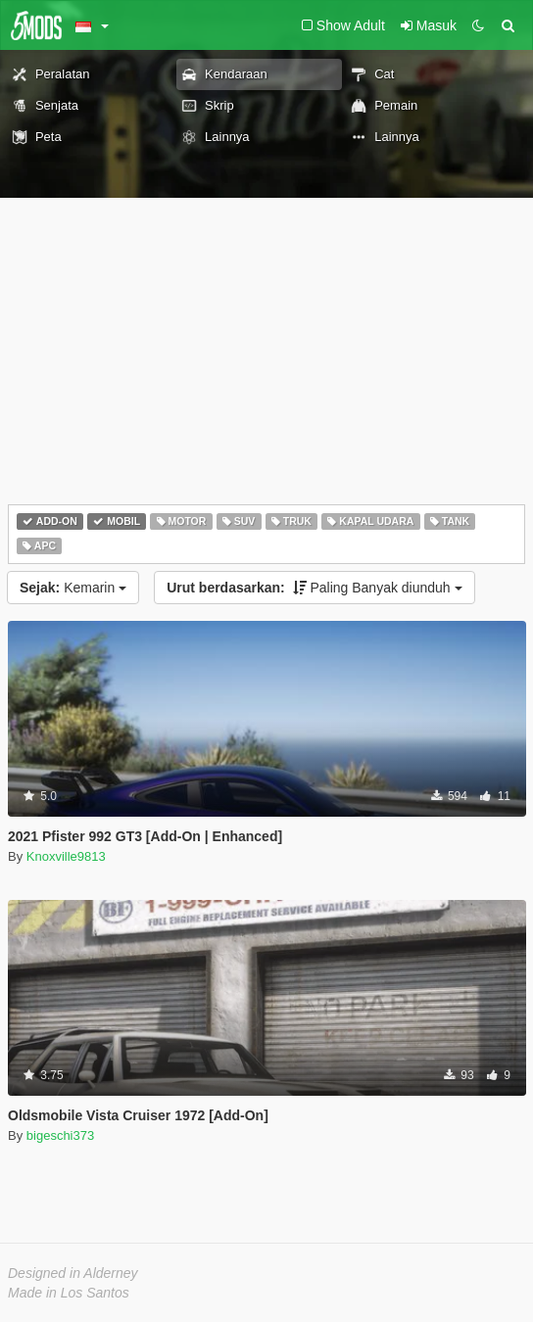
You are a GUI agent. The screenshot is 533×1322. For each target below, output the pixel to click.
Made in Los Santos (68, 1292)
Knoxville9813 (66, 856)
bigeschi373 (60, 1135)
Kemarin (73, 587)
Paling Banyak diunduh (314, 587)
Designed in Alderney (73, 1273)
